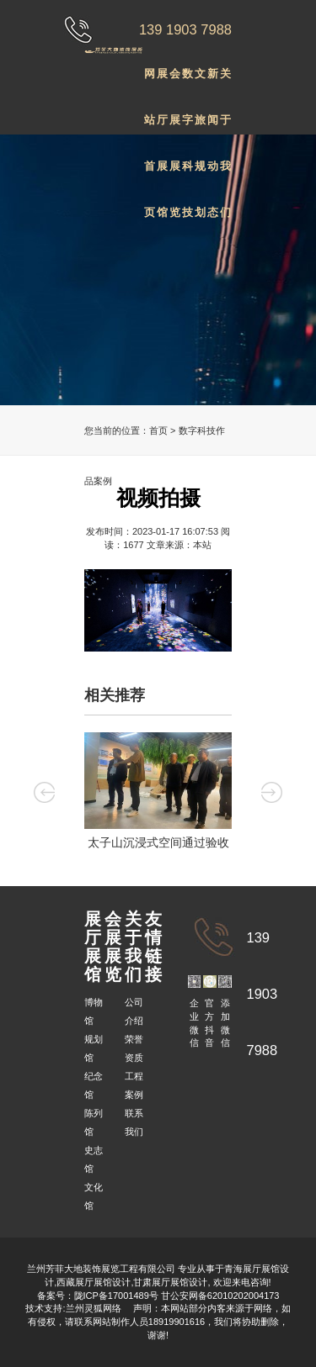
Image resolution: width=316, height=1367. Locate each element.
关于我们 (225, 82)
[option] (158, 794)
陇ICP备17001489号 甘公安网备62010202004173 (177, 1295)
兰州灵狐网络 (95, 1308)
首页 (158, 430)
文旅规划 (200, 82)
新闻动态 (212, 82)
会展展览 (174, 82)
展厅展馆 (162, 82)
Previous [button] (44, 792)
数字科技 (187, 82)
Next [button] (271, 792)
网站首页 (149, 82)
